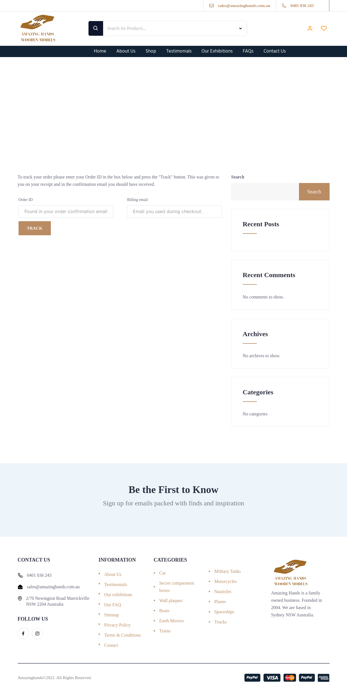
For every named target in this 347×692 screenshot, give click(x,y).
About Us (125, 51)
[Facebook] (23, 633)
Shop (151, 51)
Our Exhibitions (217, 51)
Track (35, 228)
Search (237, 177)
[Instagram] (37, 633)
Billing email (137, 200)
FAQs (248, 51)
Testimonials (179, 51)
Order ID (26, 200)
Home (100, 51)
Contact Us (275, 51)
